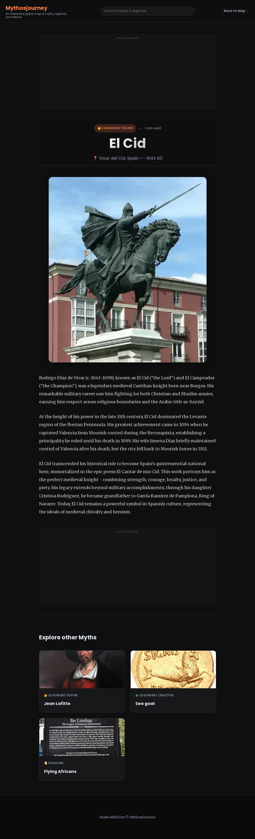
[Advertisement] (127, 75)
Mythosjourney (26, 8)
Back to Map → (236, 10)
